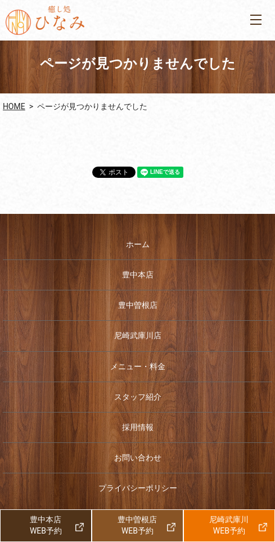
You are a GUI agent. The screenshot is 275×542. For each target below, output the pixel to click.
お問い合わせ (137, 457)
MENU (256, 19)
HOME (14, 106)
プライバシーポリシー (137, 487)
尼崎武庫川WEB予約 (229, 525)
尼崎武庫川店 (137, 335)
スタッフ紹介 (137, 396)
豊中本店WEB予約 (46, 525)
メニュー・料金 (137, 366)
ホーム (138, 244)
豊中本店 (138, 274)
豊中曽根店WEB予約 (137, 525)
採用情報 (138, 427)
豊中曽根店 (137, 305)
